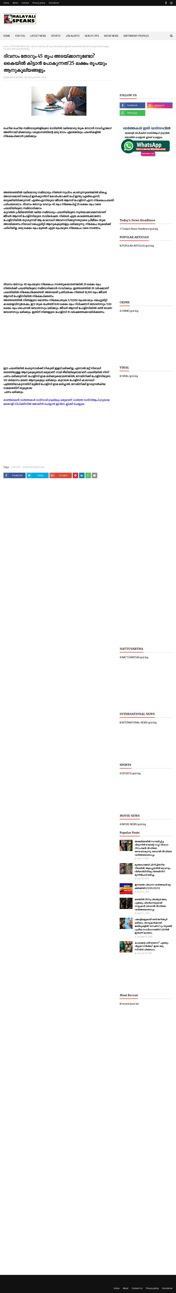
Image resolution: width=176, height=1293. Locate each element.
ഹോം (6, 46)
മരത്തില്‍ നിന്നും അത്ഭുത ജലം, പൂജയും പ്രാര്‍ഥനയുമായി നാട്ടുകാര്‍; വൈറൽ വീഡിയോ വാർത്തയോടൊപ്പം (151, 904)
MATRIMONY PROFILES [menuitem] (136, 35)
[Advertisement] (58, 166)
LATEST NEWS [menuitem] (38, 35)
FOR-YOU (16, 467)
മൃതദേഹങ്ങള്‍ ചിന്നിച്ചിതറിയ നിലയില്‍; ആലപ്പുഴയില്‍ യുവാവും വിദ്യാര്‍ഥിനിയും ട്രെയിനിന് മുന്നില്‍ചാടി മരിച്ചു (152, 869)
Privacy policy (38, 3)
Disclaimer (54, 3)
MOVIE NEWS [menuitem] (111, 35)
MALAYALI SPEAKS (14, 77)
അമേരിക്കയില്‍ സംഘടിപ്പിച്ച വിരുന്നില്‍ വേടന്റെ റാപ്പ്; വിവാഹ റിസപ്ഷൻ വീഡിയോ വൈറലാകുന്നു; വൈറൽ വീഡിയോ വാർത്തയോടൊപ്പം (153, 848)
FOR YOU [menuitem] (20, 35)
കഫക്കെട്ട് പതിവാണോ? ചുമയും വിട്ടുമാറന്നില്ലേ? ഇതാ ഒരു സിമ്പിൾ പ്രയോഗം (151, 946)
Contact (25, 3)
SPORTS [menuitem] (55, 35)
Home (6, 3)
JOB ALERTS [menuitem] (73, 35)
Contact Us (137, 1288)
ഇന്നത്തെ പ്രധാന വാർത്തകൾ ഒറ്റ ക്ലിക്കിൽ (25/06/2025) (152, 886)
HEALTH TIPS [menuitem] (92, 35)
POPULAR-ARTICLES (19, 46)
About (15, 3)
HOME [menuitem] (6, 35)
